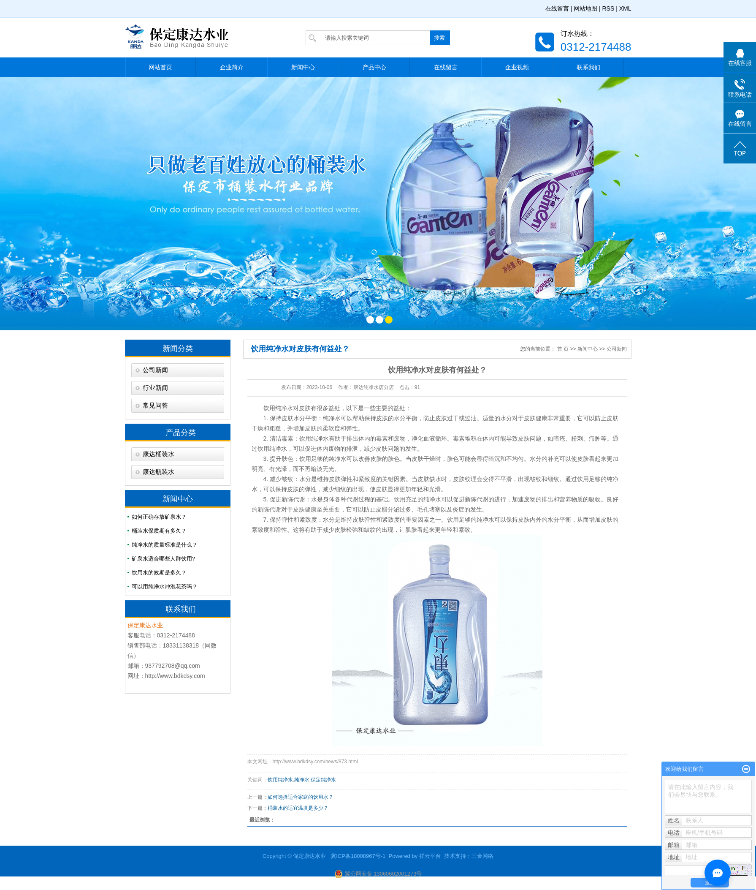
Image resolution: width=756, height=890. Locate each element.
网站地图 (585, 8)
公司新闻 (155, 370)
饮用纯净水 (278, 408)
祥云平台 (430, 856)
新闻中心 (303, 67)
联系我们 (588, 67)
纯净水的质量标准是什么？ (165, 545)
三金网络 (482, 856)
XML (625, 8)
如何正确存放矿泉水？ (159, 517)
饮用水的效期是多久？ (159, 572)
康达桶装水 (158, 454)
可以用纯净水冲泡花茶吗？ (165, 586)
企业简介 (232, 67)
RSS (608, 8)
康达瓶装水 (158, 471)
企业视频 (517, 67)
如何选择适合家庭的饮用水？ (300, 797)
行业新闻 (155, 387)
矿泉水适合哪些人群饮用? (163, 558)
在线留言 (557, 8)
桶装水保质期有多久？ (159, 531)
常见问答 (155, 405)
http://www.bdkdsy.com (175, 675)
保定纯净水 (323, 780)
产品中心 (374, 67)
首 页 (563, 349)
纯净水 (301, 780)
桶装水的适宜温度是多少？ (298, 808)
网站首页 (160, 67)
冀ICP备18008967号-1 (358, 856)
